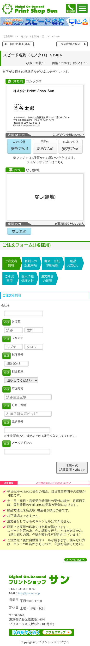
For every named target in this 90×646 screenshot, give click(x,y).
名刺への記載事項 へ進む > (72, 468)
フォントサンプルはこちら (45, 162)
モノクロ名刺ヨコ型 (32, 36)
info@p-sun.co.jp (29, 593)
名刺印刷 (8, 36)
